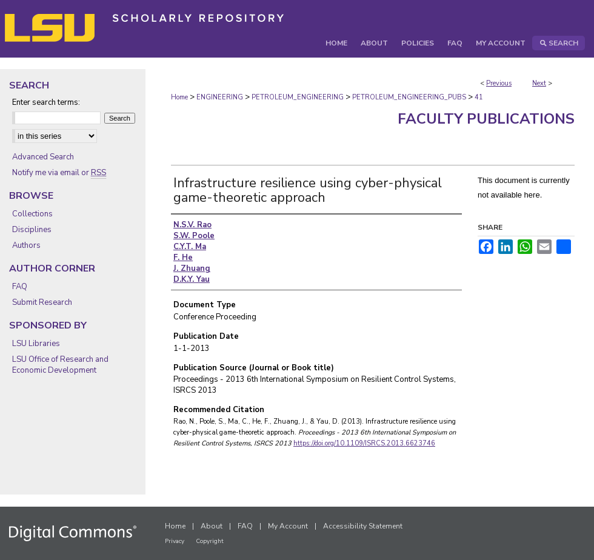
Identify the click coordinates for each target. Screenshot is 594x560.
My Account (288, 526)
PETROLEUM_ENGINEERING (298, 97)
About (211, 526)
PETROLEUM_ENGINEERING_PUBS (409, 97)
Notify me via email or (59, 172)
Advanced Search (43, 157)
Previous (499, 83)
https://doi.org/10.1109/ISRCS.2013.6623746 (364, 443)
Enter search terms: (46, 102)
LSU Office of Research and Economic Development (60, 365)
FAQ (19, 286)
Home (179, 97)
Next (539, 83)
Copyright (210, 541)
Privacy (174, 541)
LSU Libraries (36, 343)
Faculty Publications (486, 118)
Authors (26, 245)
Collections (32, 213)
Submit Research (42, 302)
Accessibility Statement (362, 526)
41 (479, 97)
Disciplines (32, 229)
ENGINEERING (219, 97)
